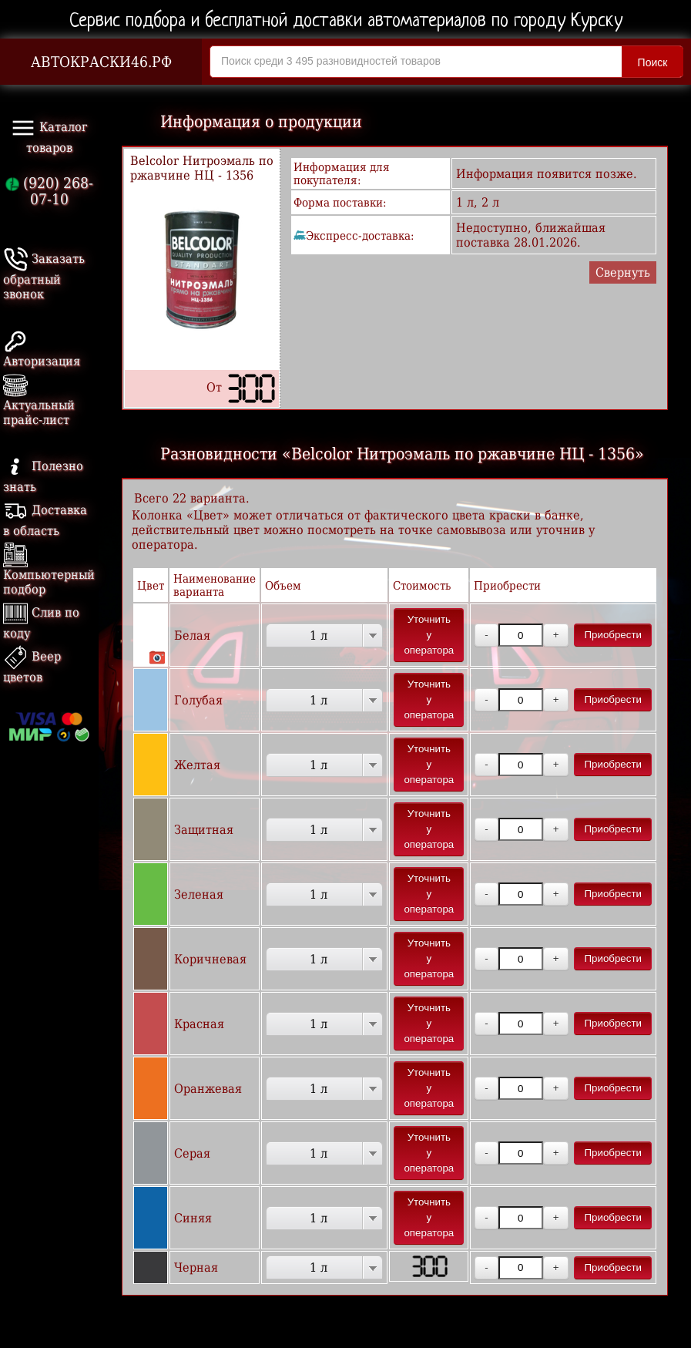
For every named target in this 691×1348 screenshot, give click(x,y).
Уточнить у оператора (429, 634)
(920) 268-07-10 (49, 191)
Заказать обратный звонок (44, 276)
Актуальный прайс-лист (39, 402)
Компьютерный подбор (49, 571)
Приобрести (613, 634)
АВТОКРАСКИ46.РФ (101, 62)
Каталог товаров (49, 135)
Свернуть (622, 272)
